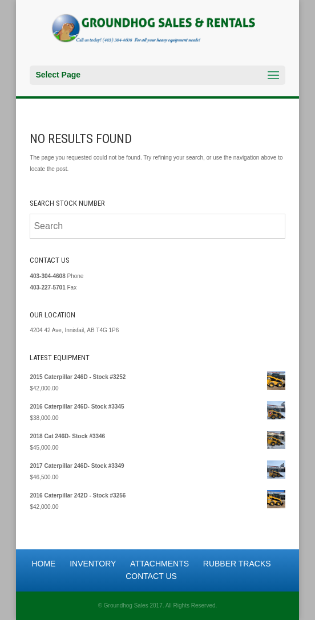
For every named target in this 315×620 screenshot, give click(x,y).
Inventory (93, 563)
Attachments (159, 563)
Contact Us (151, 576)
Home (43, 563)
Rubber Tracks (237, 563)
